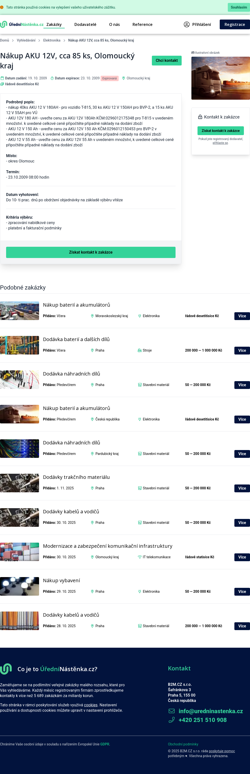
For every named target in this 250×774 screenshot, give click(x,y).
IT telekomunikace (157, 557)
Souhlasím (239, 7)
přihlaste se (220, 143)
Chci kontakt (167, 60)
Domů (4, 40)
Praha (99, 350)
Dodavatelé (85, 24)
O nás (114, 24)
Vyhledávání (26, 40)
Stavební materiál (156, 385)
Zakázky (54, 24)
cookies (90, 705)
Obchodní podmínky (183, 744)
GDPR (104, 744)
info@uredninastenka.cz (205, 711)
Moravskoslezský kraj (111, 316)
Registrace (235, 24)
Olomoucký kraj (138, 78)
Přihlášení (197, 24)
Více (242, 316)
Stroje (147, 350)
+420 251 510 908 (197, 720)
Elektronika (51, 40)
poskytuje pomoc (222, 751)
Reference (143, 24)
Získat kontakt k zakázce (221, 131)
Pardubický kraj (107, 454)
